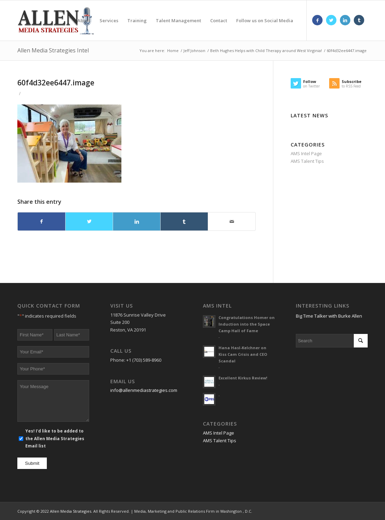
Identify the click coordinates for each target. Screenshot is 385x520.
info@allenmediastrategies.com (143, 390)
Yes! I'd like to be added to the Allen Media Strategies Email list (54, 438)
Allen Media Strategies (70, 511)
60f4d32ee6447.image (55, 82)
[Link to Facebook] (317, 20)
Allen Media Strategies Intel (53, 50)
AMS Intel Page (306, 153)
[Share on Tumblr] (184, 221)
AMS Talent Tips (307, 161)
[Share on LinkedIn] (136, 221)
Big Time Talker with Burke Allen (329, 316)
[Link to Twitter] (331, 20)
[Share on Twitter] (89, 221)
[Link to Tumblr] (359, 20)
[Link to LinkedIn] (345, 20)
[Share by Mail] (231, 221)
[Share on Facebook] (41, 221)
